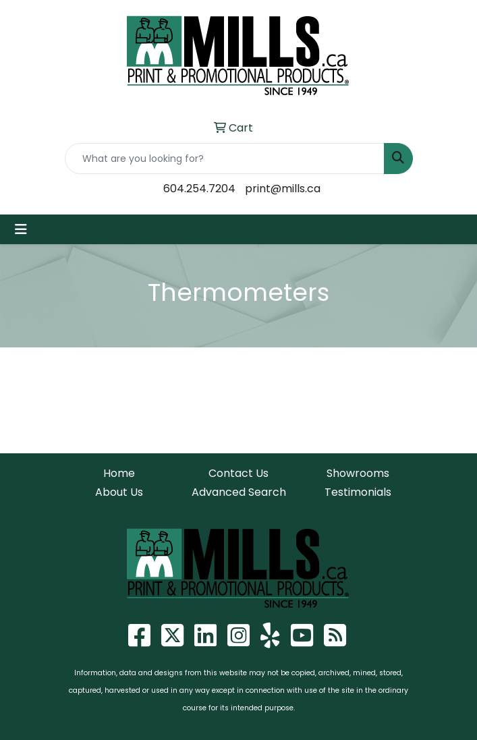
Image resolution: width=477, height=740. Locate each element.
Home (119, 473)
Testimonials (358, 492)
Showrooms (358, 473)
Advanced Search (239, 492)
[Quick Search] (225, 158)
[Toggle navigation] (21, 229)
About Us (119, 492)
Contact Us (238, 473)
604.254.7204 (199, 188)
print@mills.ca (282, 188)
